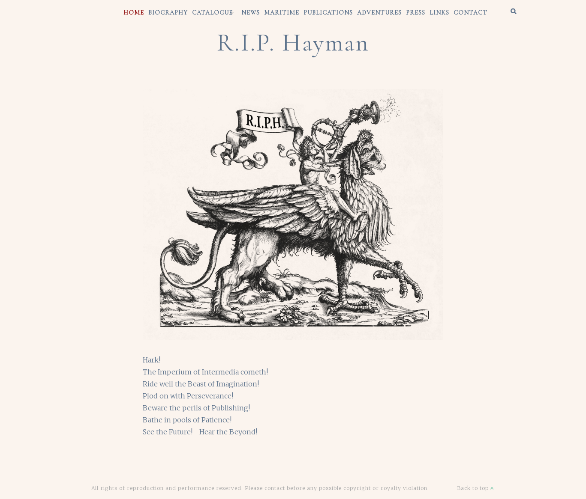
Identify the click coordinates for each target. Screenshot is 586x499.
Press (415, 12)
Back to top (475, 488)
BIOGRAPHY (168, 12)
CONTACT (470, 12)
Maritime (281, 12)
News (250, 12)
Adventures (379, 12)
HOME (133, 12)
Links (439, 12)
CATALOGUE (212, 12)
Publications (328, 12)
